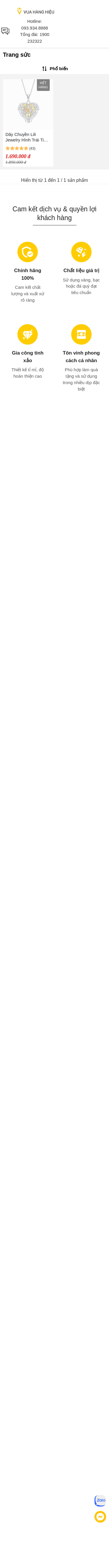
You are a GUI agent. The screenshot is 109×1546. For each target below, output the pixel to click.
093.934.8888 (34, 27)
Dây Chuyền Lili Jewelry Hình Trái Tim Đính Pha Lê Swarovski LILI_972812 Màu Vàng (26, 137)
